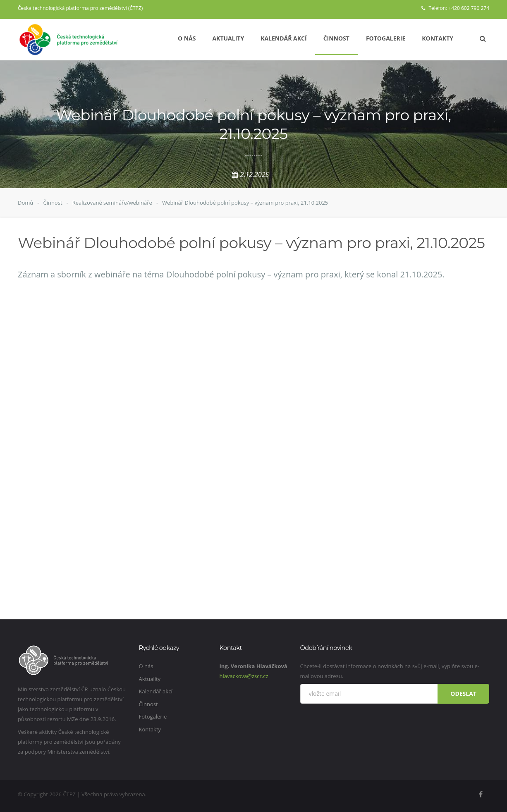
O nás (187, 38)
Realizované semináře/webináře (112, 202)
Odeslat (463, 693)
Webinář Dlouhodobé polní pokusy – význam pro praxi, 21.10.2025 (245, 202)
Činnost (336, 38)
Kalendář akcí (284, 38)
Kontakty (437, 38)
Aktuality (228, 38)
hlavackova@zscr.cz (244, 676)
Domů (25, 202)
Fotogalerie (385, 38)
